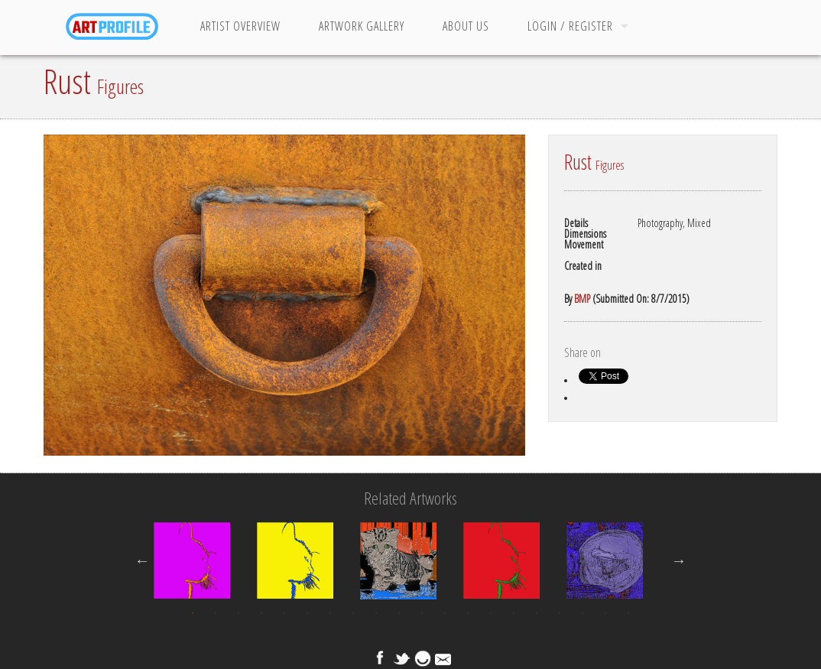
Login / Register (570, 26)
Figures (120, 86)
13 (467, 613)
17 (559, 613)
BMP (582, 298)
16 (536, 613)
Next (678, 560)
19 (605, 613)
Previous (142, 560)
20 (628, 613)
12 (445, 613)
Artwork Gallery (361, 26)
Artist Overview (240, 26)
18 (582, 613)
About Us (466, 26)
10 (399, 613)
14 (490, 613)
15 (513, 613)
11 (422, 613)
